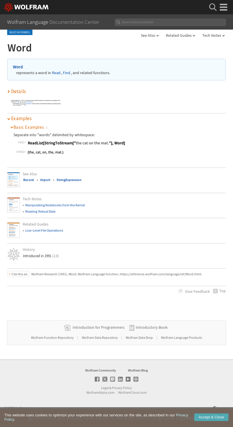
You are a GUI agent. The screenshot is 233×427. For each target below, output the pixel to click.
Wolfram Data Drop (140, 337)
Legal (105, 388)
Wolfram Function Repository (52, 337)
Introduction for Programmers (98, 327)
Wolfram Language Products (181, 337)
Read (56, 72)
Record (28, 180)
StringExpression (69, 180)
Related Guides (179, 35)
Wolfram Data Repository (100, 337)
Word (18, 67)
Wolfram (21, 408)
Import (45, 180)
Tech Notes (211, 35)
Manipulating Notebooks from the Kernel (55, 205)
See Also (148, 35)
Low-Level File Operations (44, 230)
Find (66, 72)
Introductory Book (152, 327)
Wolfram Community (100, 370)
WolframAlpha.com (100, 392)
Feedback (197, 291)
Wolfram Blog (138, 370)
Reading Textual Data (40, 211)
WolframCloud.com (132, 392)
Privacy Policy (122, 388)
